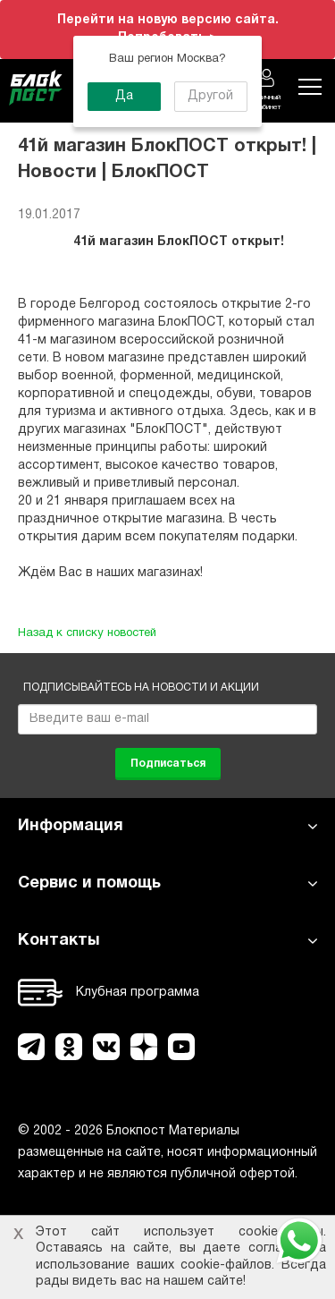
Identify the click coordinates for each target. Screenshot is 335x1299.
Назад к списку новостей (87, 633)
